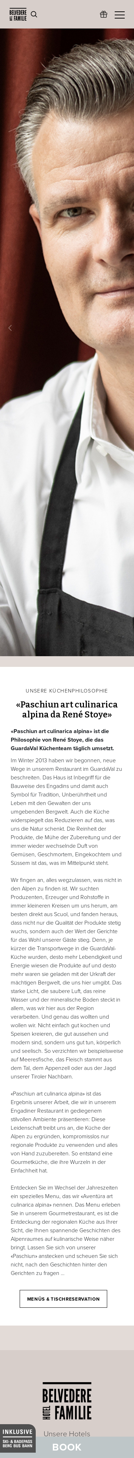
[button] (10, 328)
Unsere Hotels (67, 1434)
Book (67, 1447)
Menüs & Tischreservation (63, 1299)
